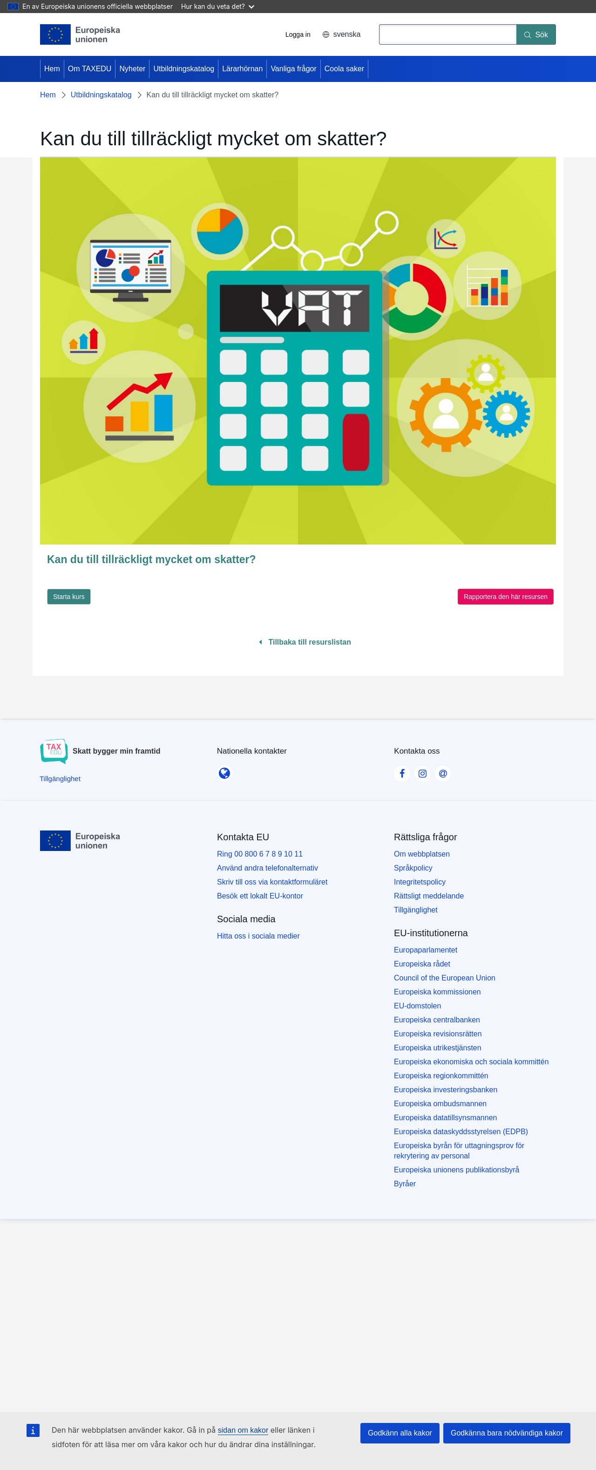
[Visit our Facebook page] (402, 771)
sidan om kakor (243, 1430)
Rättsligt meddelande (429, 896)
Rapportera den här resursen (506, 596)
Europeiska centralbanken (437, 1020)
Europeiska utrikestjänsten (437, 1048)
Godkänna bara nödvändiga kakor (507, 1433)
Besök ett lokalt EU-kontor (260, 896)
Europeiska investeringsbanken (445, 1090)
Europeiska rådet (422, 964)
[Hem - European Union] (80, 34)
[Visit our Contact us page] (442, 771)
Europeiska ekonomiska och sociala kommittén (471, 1062)
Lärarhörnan (242, 69)
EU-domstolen (417, 1006)
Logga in (298, 34)
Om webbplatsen (422, 854)
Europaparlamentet (425, 950)
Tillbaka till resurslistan (305, 642)
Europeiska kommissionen (437, 992)
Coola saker (344, 69)
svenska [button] (341, 34)
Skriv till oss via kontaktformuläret (272, 882)
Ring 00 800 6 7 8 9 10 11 (260, 854)
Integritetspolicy (420, 882)
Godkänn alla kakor (400, 1433)
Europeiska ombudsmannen (440, 1104)
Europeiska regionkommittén (441, 1076)
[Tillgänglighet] (60, 778)
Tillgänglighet (416, 910)
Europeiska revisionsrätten (438, 1034)
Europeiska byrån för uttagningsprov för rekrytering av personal (459, 1151)
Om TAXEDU (90, 69)
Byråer (405, 1184)
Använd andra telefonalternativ (267, 868)
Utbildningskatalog (183, 69)
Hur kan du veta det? (217, 6)
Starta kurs (69, 596)
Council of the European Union (444, 978)
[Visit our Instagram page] (422, 771)
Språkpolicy (413, 868)
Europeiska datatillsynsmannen (445, 1118)
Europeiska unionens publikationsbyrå (457, 1170)
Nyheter (132, 69)
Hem (52, 69)
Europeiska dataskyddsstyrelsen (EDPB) (461, 1132)
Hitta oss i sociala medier (258, 936)
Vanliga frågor (293, 69)
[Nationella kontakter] (224, 770)
